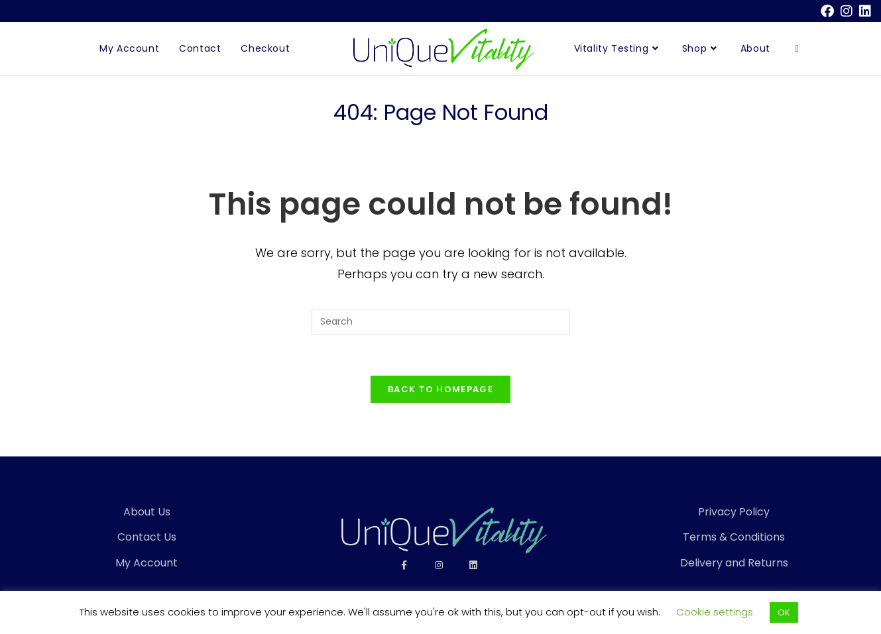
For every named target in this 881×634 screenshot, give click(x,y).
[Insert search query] (441, 322)
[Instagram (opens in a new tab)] (846, 11)
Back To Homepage (440, 389)
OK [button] (784, 612)
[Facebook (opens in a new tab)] (827, 11)
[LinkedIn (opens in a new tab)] (863, 11)
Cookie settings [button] (714, 612)
